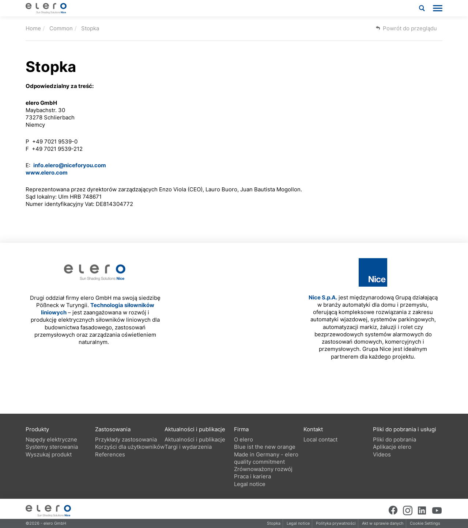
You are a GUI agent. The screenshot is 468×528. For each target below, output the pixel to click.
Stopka (90, 28)
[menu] (437, 8)
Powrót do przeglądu (410, 28)
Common (61, 28)
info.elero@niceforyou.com (69, 165)
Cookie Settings (425, 523)
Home (33, 28)
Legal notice (298, 523)
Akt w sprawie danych (383, 523)
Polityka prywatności (336, 523)
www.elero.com (47, 172)
